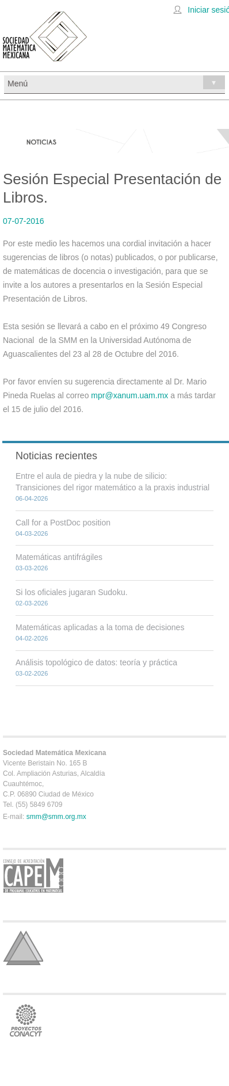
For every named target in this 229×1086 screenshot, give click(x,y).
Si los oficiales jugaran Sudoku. (72, 592)
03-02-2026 (32, 673)
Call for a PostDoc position (63, 522)
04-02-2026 (32, 638)
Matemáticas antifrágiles (59, 557)
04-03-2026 (32, 533)
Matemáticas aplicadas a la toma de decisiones (100, 627)
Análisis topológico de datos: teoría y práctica (96, 662)
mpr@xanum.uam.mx (129, 395)
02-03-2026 (32, 603)
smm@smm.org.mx (56, 817)
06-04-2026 (32, 498)
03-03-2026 (32, 568)
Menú (116, 82)
